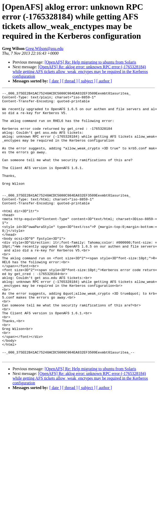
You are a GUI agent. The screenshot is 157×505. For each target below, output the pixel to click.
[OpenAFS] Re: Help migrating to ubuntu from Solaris (90, 62)
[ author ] (104, 81)
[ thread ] (70, 81)
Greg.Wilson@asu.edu (44, 48)
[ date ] (55, 81)
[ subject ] (87, 81)
